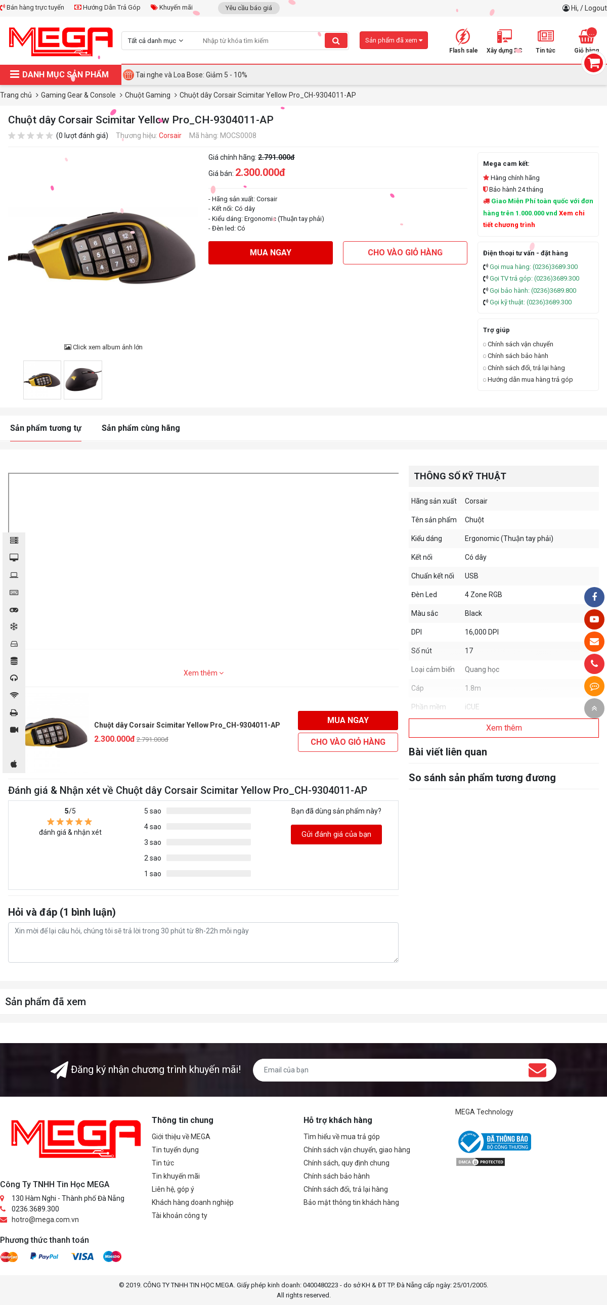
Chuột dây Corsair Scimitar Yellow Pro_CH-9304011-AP (187, 725)
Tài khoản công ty (179, 1215)
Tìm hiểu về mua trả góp (342, 1137)
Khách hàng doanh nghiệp (193, 1202)
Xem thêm (204, 673)
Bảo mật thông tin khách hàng (351, 1202)
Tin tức (163, 1163)
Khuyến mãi (172, 7)
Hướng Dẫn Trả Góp (107, 7)
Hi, (575, 8)
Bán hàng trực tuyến (32, 7)
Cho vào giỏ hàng (405, 252)
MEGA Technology (484, 1112)
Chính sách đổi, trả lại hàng (524, 368)
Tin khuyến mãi (176, 1176)
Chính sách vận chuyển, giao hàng (357, 1150)
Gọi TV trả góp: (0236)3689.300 (534, 278)
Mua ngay (270, 252)
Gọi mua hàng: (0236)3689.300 (534, 267)
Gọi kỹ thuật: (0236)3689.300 (531, 302)
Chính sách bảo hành (515, 355)
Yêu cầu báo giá (249, 8)
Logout (596, 8)
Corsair (170, 135)
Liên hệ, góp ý (173, 1189)
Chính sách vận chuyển (518, 344)
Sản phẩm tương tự (45, 428)
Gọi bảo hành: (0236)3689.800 (533, 290)
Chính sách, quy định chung (346, 1163)
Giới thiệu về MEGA (181, 1137)
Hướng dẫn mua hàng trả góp (528, 379)
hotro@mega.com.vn (45, 1220)
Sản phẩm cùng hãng (141, 428)
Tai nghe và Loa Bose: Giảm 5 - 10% (191, 75)
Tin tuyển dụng (175, 1150)
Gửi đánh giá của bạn (336, 834)
